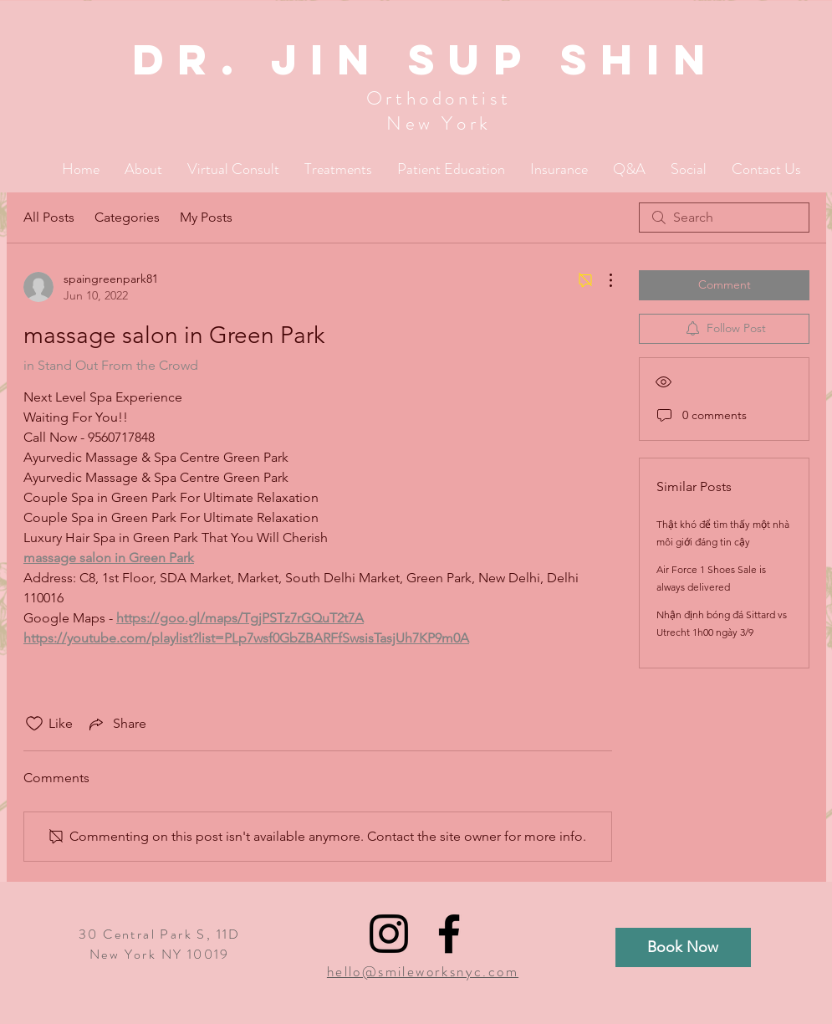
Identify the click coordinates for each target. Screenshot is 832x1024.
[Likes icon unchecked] (34, 724)
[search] (724, 217)
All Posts (48, 217)
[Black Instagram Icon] (389, 934)
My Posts (206, 217)
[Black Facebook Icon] (449, 934)
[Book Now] (683, 947)
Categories (127, 217)
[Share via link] (116, 724)
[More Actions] (602, 280)
